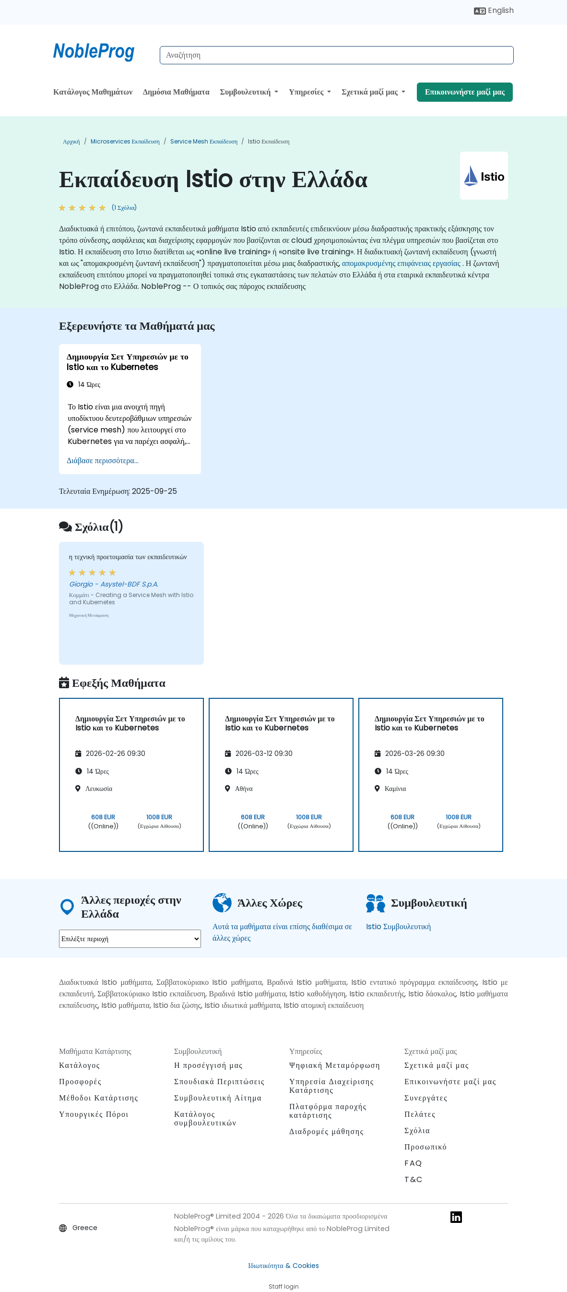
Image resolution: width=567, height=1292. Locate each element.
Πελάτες (420, 1114)
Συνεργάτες (426, 1097)
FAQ (413, 1163)
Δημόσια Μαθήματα (176, 91)
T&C (413, 1179)
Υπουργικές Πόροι (94, 1114)
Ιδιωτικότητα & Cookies (283, 1265)
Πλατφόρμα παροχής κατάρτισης (328, 1111)
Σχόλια (417, 1130)
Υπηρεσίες (307, 91)
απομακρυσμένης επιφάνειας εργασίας (401, 263)
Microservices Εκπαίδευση (125, 141)
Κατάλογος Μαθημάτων (92, 91)
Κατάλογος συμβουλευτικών (205, 1118)
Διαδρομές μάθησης (326, 1131)
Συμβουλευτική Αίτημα (218, 1098)
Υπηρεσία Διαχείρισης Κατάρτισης (331, 1086)
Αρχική (71, 141)
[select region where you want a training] (130, 939)
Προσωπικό (425, 1146)
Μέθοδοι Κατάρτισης (98, 1097)
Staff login (284, 1286)
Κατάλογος (79, 1065)
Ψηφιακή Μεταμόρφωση (334, 1065)
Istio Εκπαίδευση (268, 141)
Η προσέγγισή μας (208, 1065)
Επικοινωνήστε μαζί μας (465, 91)
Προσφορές (80, 1081)
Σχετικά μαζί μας (371, 91)
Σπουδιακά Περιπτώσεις (219, 1081)
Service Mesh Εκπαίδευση (203, 141)
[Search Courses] (337, 55)
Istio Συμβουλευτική (398, 926)
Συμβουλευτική (246, 91)
